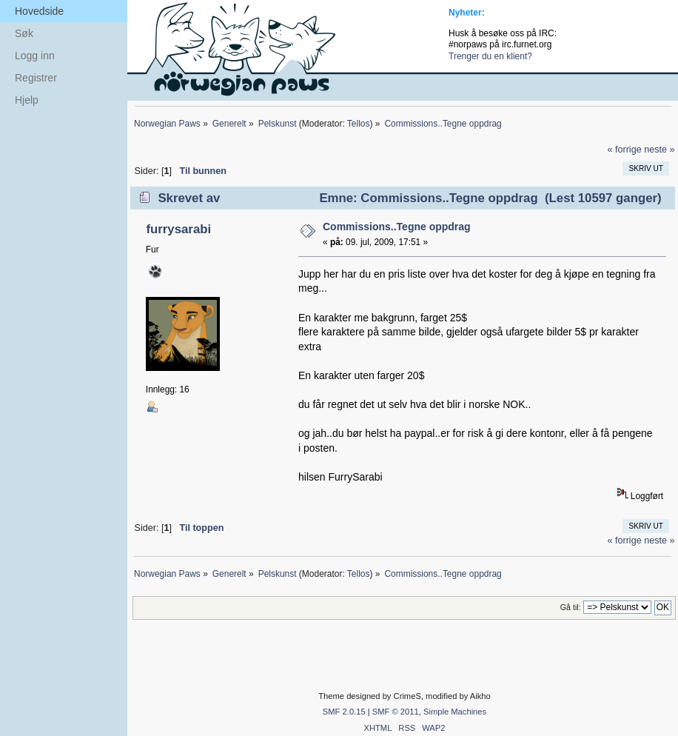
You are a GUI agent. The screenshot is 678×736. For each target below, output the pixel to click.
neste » (659, 149)
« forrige (624, 149)
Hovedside (39, 11)
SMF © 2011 (395, 711)
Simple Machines (454, 711)
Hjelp (26, 100)
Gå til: (570, 607)
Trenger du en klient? (490, 56)
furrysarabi (178, 229)
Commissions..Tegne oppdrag (397, 226)
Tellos (358, 123)
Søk (24, 33)
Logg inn (35, 55)
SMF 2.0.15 (344, 711)
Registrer (36, 78)
